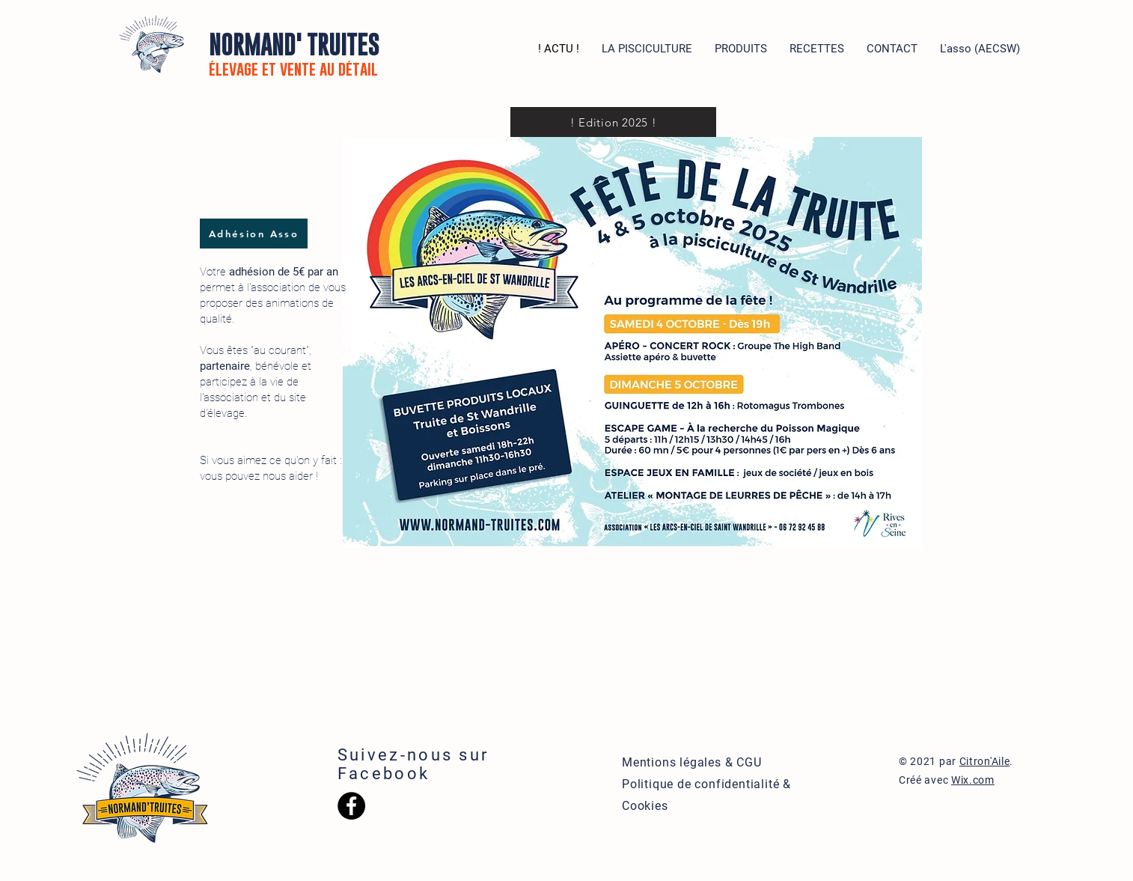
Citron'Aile (984, 761)
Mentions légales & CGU (692, 762)
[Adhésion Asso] (254, 234)
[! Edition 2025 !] (613, 122)
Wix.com (973, 780)
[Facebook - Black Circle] (351, 806)
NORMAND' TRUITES (294, 54)
